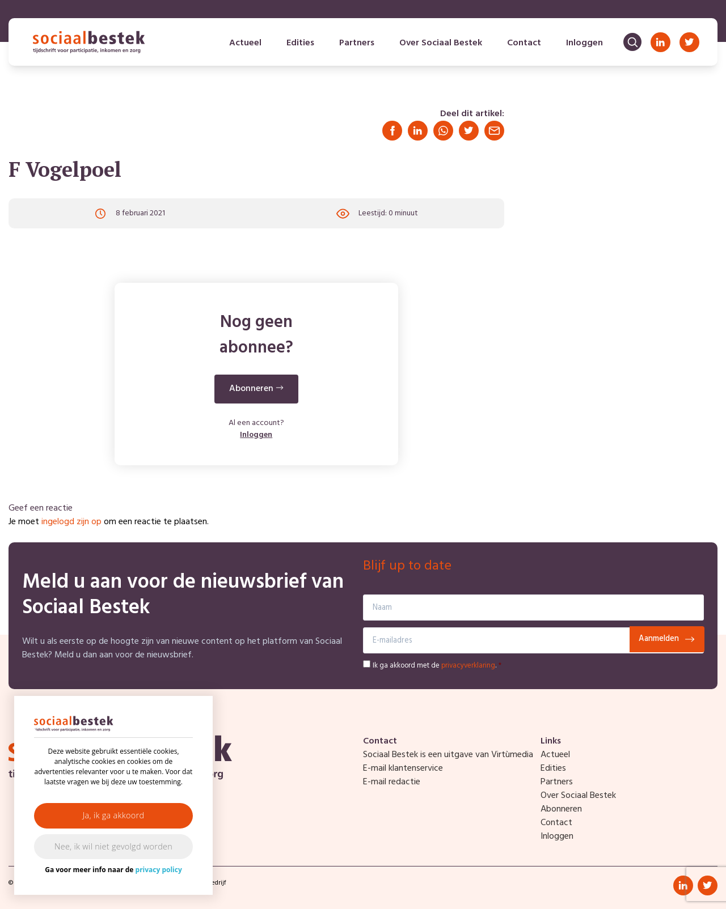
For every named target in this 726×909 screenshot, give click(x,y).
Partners (356, 43)
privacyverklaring (468, 666)
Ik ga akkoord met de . (437, 666)
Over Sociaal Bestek (440, 43)
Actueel (245, 43)
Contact (524, 43)
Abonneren (561, 809)
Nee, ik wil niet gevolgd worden (113, 846)
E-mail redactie (391, 782)
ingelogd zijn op (71, 522)
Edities (300, 43)
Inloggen (584, 43)
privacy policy (159, 869)
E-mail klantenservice (403, 768)
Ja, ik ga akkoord (114, 815)
